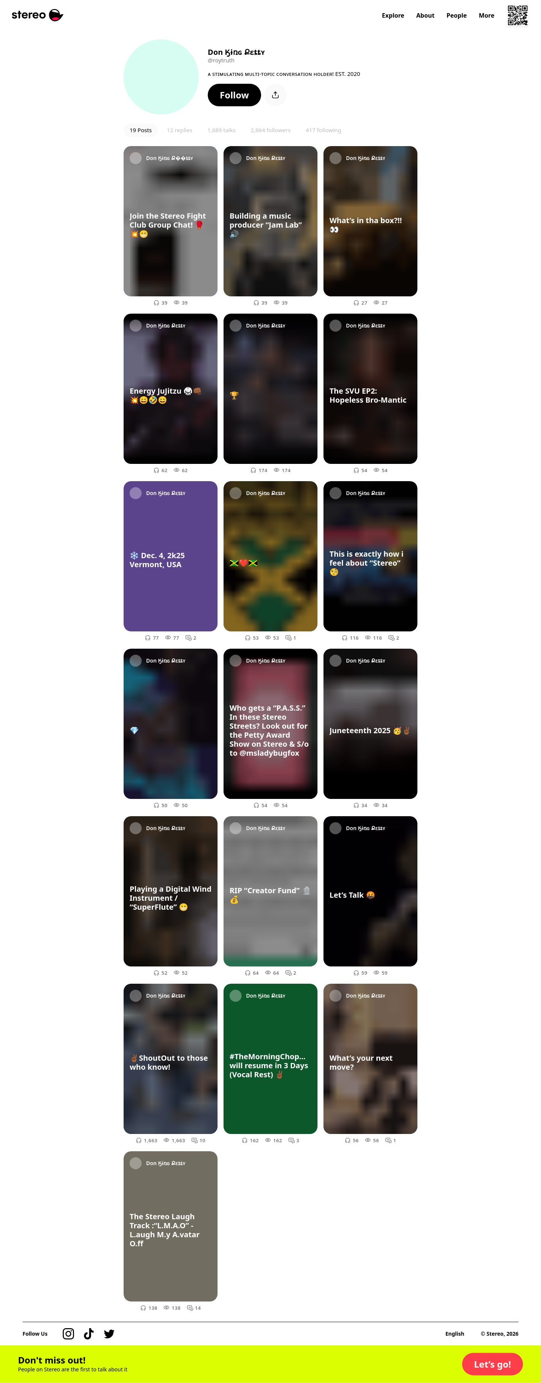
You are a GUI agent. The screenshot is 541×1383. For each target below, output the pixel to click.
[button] (234, 95)
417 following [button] (324, 130)
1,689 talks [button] (221, 130)
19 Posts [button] (141, 130)
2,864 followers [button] (271, 130)
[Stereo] (37, 15)
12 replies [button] (179, 130)
